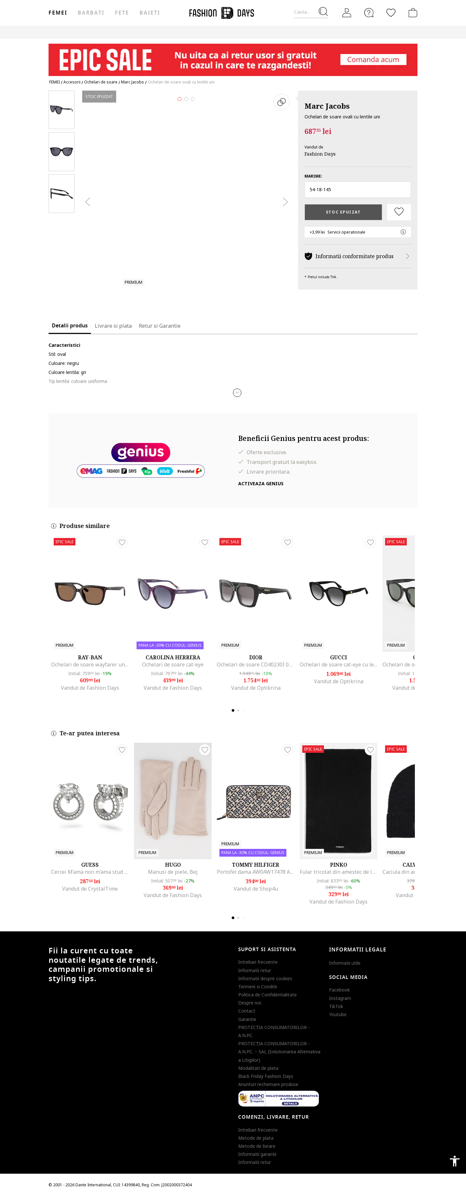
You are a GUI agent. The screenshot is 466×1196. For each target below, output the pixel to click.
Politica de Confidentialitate (267, 995)
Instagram (340, 998)
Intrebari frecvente (258, 962)
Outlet (348, 32)
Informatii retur (254, 970)
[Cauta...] (311, 12)
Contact (246, 1011)
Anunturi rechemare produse (268, 1084)
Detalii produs (70, 326)
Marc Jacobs (327, 106)
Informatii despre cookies (265, 978)
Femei (58, 13)
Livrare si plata (113, 325)
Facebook (339, 990)
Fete (122, 13)
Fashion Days (320, 153)
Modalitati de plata (258, 1068)
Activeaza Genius (260, 483)
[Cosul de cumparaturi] (411, 12)
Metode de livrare (256, 1146)
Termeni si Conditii (257, 986)
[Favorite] (391, 12)
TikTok (336, 1006)
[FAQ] (369, 12)
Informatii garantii (257, 1154)
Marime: (313, 176)
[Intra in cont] (347, 13)
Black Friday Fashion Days (265, 1076)
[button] (358, 189)
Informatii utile (345, 963)
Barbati (91, 13)
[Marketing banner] (233, 57)
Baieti (149, 13)
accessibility (454, 1161)
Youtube (338, 1014)
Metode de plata (255, 1138)
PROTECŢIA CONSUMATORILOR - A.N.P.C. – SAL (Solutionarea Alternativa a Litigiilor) (279, 1051)
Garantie (247, 1019)
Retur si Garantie (160, 325)
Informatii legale (357, 950)
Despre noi (249, 1003)
